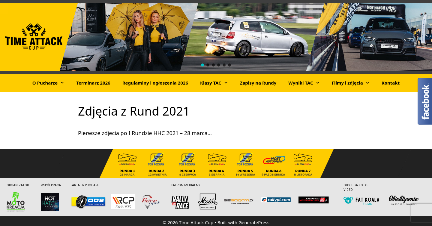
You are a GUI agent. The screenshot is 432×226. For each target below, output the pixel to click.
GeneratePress (253, 222)
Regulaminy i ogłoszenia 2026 (155, 83)
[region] (216, 37)
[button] (202, 65)
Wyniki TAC (307, 83)
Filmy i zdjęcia (354, 83)
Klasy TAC (217, 83)
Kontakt (391, 83)
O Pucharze (51, 83)
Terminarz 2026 (93, 83)
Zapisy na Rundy (258, 83)
